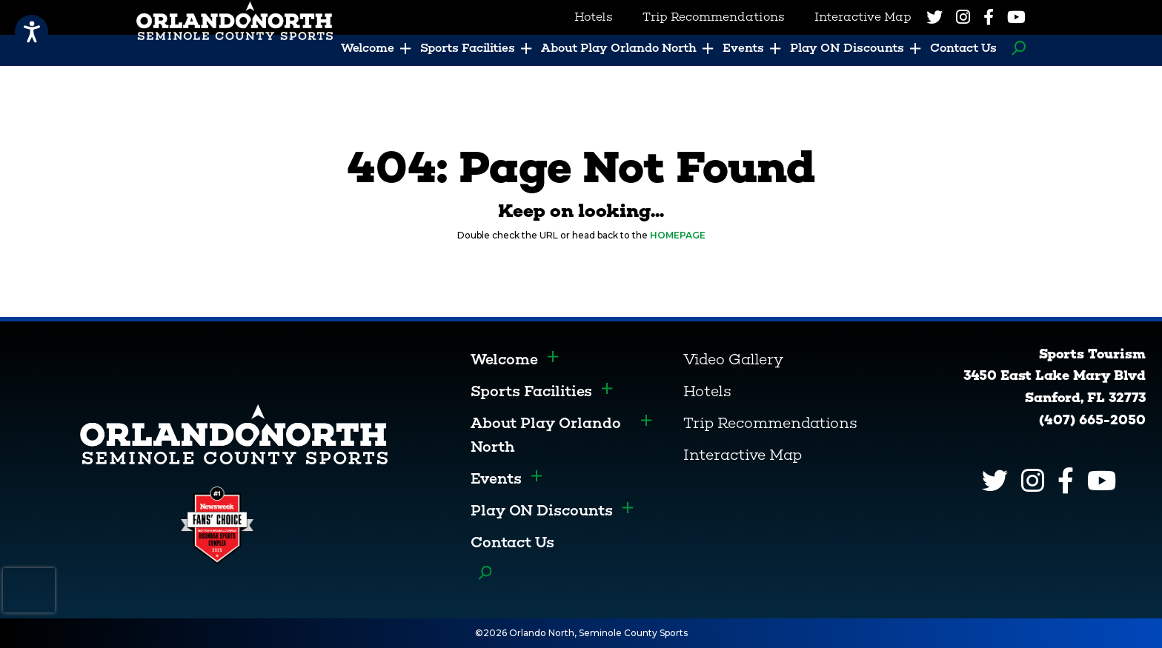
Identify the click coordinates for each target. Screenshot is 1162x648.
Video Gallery (733, 359)
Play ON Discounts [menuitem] (847, 48)
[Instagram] (963, 17)
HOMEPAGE (678, 235)
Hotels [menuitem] (593, 17)
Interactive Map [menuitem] (863, 17)
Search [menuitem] (1015, 48)
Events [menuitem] (743, 48)
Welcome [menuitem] (367, 48)
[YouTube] (1016, 17)
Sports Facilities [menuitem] (467, 48)
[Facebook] (988, 17)
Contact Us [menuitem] (963, 48)
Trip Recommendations (770, 423)
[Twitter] (934, 17)
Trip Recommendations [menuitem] (714, 17)
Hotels (707, 391)
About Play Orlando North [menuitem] (619, 48)
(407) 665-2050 (1092, 420)
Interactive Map (742, 455)
